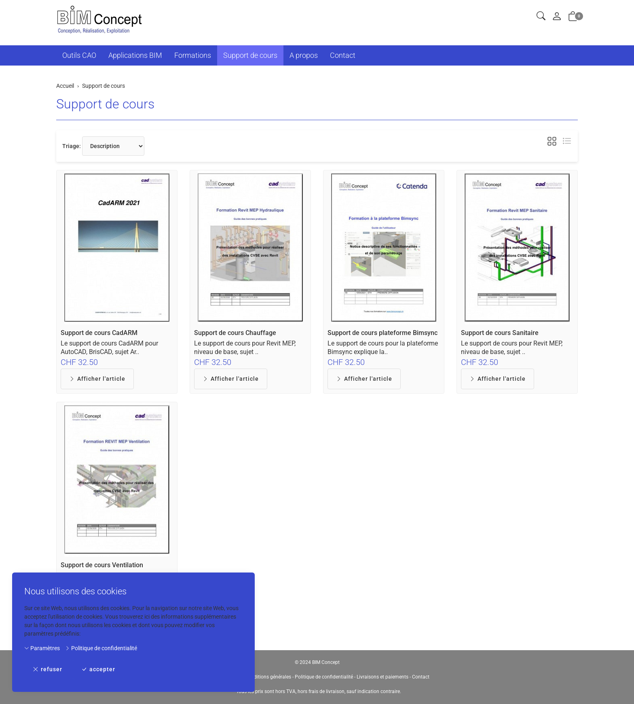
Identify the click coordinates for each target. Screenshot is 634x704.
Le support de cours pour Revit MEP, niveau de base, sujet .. (245, 347)
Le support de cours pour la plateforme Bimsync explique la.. (383, 347)
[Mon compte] (557, 17)
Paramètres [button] (42, 648)
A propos (304, 55)
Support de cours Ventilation (102, 565)
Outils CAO (79, 55)
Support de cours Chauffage (235, 333)
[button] (541, 16)
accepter (98, 669)
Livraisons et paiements (382, 677)
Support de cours (250, 55)
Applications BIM (135, 55)
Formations (192, 55)
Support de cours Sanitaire (500, 333)
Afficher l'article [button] (97, 379)
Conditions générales (268, 677)
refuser (47, 669)
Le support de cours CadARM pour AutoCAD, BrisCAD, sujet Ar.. (109, 347)
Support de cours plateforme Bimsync (382, 333)
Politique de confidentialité (101, 648)
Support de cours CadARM (99, 333)
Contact (342, 55)
